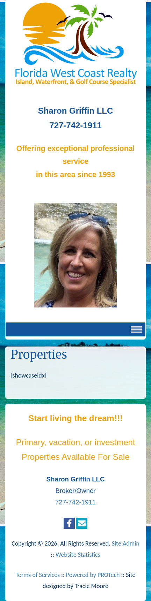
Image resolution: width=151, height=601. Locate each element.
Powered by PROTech (93, 575)
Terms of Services (38, 575)
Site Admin (125, 543)
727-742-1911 (75, 502)
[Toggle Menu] (136, 329)
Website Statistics (78, 554)
